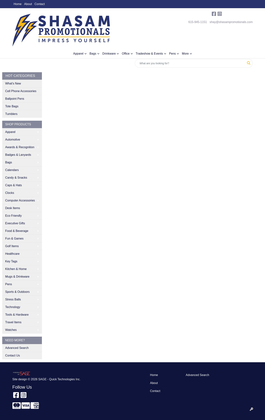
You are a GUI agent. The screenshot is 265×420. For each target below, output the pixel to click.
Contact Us (12, 355)
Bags (93, 53)
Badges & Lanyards (18, 154)
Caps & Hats (13, 185)
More (185, 53)
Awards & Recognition (19, 147)
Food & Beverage (16, 230)
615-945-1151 (197, 22)
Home (18, 4)
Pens (172, 53)
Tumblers (11, 113)
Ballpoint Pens (14, 98)
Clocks (9, 192)
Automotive (12, 139)
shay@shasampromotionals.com (231, 22)
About (28, 4)
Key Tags (11, 261)
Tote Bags (11, 106)
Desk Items (12, 208)
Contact (39, 4)
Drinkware (109, 53)
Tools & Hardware (17, 314)
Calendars (12, 170)
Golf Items (12, 246)
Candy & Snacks (16, 177)
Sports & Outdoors (17, 291)
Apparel (78, 53)
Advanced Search (17, 347)
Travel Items (13, 322)
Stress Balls (13, 299)
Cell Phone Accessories (20, 91)
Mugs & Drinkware (17, 276)
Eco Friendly (13, 215)
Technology (12, 307)
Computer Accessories (20, 200)
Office (126, 53)
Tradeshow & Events (149, 53)
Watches (11, 329)
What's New (13, 83)
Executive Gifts (15, 223)
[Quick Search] (190, 63)
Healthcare (12, 253)
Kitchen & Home (16, 269)
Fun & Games (14, 238)
